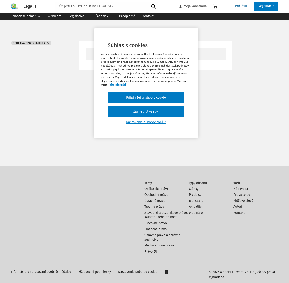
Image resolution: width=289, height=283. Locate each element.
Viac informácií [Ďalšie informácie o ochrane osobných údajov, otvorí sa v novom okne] (118, 84)
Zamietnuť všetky (146, 111)
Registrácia (266, 6)
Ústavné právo (154, 201)
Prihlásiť (241, 6)
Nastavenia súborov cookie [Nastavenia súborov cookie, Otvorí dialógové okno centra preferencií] (146, 122)
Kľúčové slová (243, 201)
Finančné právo (155, 229)
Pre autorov (241, 195)
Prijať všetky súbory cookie (146, 97)
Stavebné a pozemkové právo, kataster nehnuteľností (166, 215)
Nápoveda (240, 189)
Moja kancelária (193, 6)
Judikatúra (196, 201)
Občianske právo (156, 189)
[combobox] (106, 6)
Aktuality (195, 207)
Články (193, 189)
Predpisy (195, 195)
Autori (237, 207)
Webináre (196, 213)
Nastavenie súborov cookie (137, 272)
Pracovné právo (155, 223)
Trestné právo (154, 207)
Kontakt (239, 213)
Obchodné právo (156, 195)
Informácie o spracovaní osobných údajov (41, 272)
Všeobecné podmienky (94, 272)
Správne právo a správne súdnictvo (162, 237)
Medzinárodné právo (159, 245)
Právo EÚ (150, 251)
